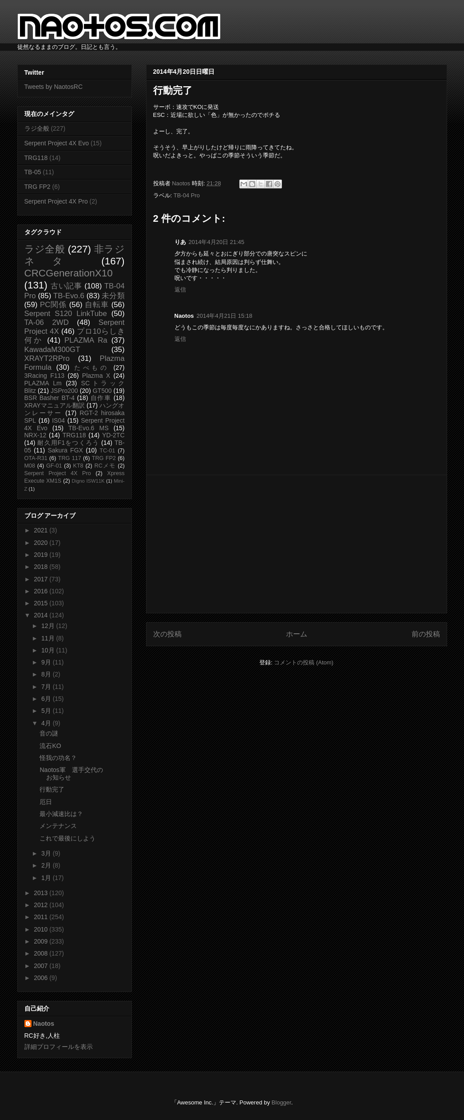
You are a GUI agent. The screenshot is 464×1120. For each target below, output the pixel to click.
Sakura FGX (65, 450)
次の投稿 (167, 634)
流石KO (50, 745)
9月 (47, 662)
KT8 (78, 466)
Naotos (43, 1023)
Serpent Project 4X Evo (56, 143)
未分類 (113, 296)
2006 (41, 977)
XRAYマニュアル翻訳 (54, 405)
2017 (41, 579)
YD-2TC (113, 435)
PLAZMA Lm (43, 383)
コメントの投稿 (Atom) (303, 662)
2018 (41, 566)
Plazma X (96, 375)
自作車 (101, 397)
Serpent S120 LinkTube (65, 313)
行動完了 (52, 789)
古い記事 (66, 286)
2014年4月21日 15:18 (225, 315)
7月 (47, 686)
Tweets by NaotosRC (53, 86)
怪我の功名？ (58, 757)
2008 (41, 953)
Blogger (281, 1102)
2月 (47, 865)
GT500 (102, 390)
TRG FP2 (37, 186)
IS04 (58, 420)
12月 (48, 625)
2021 (41, 530)
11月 (48, 638)
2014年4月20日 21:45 (217, 242)
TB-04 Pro (187, 195)
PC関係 (53, 304)
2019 (41, 554)
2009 (41, 941)
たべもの (91, 367)
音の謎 (49, 733)
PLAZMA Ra (85, 340)
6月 (47, 698)
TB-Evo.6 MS (88, 428)
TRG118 (36, 157)
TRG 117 (69, 458)
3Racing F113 (44, 375)
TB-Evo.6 (68, 296)
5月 (47, 710)
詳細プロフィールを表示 (58, 1046)
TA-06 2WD (46, 322)
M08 (30, 466)
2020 (41, 542)
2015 (41, 603)
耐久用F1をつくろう (68, 442)
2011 (41, 916)
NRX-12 (35, 435)
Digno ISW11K (88, 481)
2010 (41, 929)
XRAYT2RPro (47, 358)
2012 (41, 904)
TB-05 (32, 172)
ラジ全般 (36, 128)
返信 (180, 289)
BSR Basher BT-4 (49, 397)
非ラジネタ (74, 255)
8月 (47, 674)
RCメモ (105, 466)
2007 (41, 965)
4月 (47, 723)
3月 (47, 853)
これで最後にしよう (67, 838)
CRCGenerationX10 (68, 273)
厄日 (46, 801)
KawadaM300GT (52, 349)
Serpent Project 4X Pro (56, 201)
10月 (48, 650)
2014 (41, 615)
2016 (41, 591)
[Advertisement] (296, 544)
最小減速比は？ (61, 813)
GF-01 (54, 466)
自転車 (97, 304)
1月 (47, 877)
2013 (41, 892)
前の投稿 (426, 634)
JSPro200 (64, 390)
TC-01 (107, 451)
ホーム (296, 634)
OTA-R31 (36, 458)
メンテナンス (58, 825)
